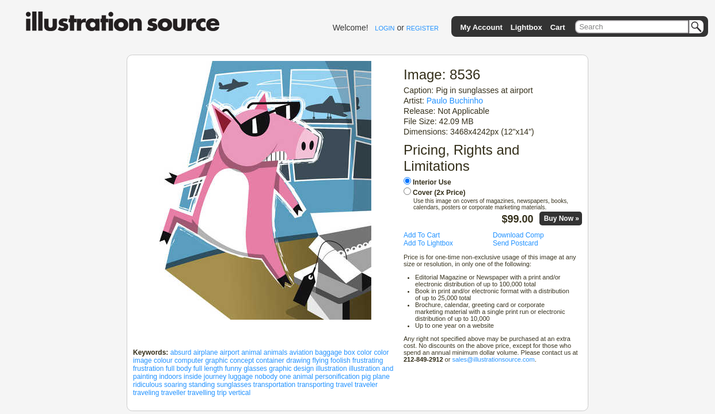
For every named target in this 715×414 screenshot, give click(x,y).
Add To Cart (422, 235)
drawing (298, 360)
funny (233, 369)
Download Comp (518, 235)
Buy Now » (561, 218)
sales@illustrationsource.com (493, 359)
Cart (557, 27)
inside (192, 377)
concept (242, 360)
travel (344, 385)
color (364, 352)
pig (366, 377)
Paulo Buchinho (455, 100)
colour (163, 360)
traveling (146, 393)
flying (321, 360)
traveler (366, 385)
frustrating (367, 360)
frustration (148, 369)
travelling (201, 393)
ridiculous (147, 385)
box (349, 352)
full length (208, 369)
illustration (331, 369)
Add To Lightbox (428, 243)
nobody (266, 377)
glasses (255, 369)
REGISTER (422, 28)
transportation (274, 385)
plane (380, 377)
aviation (301, 352)
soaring (175, 385)
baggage (328, 352)
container (270, 360)
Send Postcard (515, 243)
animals (275, 352)
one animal (296, 377)
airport (229, 352)
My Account (482, 27)
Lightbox (526, 27)
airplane (205, 352)
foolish (340, 360)
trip (222, 393)
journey (215, 377)
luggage (241, 377)
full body (179, 369)
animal (251, 352)
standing (202, 385)
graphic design (291, 369)
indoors (170, 377)
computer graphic (201, 360)
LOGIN (384, 28)
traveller (173, 393)
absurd (181, 352)
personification (337, 377)
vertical (239, 393)
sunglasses (233, 385)
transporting (316, 385)
